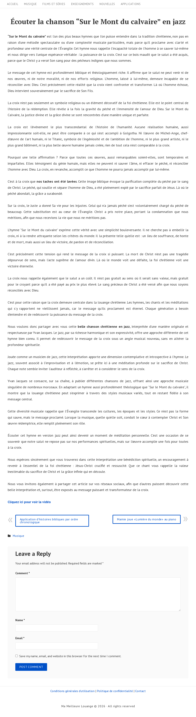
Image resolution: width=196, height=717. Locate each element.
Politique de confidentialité (115, 691)
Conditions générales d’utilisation (72, 691)
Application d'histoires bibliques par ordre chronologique (49, 520)
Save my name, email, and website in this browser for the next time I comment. (70, 656)
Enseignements (82, 4)
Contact (140, 691)
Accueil (12, 4)
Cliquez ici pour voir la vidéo (29, 502)
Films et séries (53, 4)
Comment (22, 573)
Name (20, 620)
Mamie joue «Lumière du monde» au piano (146, 519)
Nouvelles (107, 4)
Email (19, 638)
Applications (131, 4)
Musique (30, 4)
